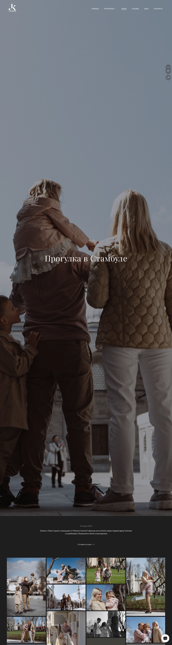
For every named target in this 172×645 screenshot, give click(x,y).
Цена (146, 9)
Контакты (158, 9)
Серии (124, 9)
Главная (95, 9)
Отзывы (135, 9)
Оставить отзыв (85, 544)
